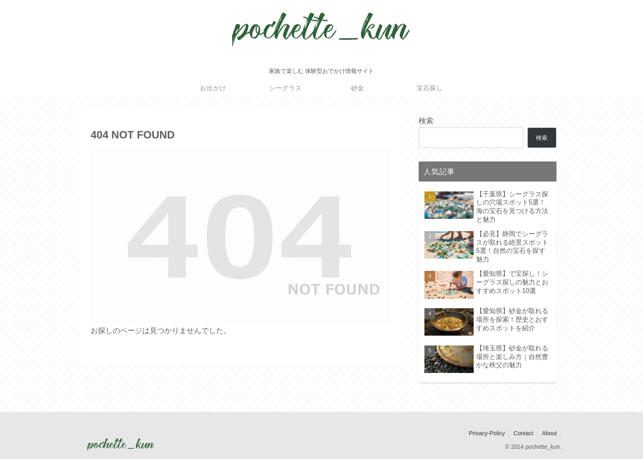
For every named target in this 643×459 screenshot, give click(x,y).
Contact (523, 433)
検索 (426, 121)
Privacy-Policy (487, 433)
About (549, 433)
